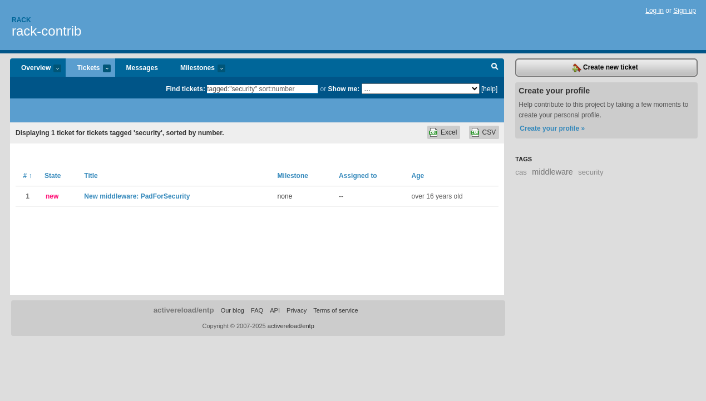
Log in (654, 10)
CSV (489, 132)
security (590, 172)
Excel (449, 132)
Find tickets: (185, 89)
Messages (142, 68)
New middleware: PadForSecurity (137, 196)
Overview (35, 68)
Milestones (197, 68)
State (53, 176)
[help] (489, 89)
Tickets (88, 68)
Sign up (684, 10)
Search (495, 67)
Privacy (297, 310)
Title (90, 176)
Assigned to (358, 176)
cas (521, 172)
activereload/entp (184, 310)
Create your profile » (552, 128)
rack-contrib (46, 30)
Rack (21, 20)
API (275, 310)
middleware (552, 171)
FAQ (257, 310)
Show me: (344, 89)
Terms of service (335, 310)
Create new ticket (605, 67)
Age (418, 176)
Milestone (293, 176)
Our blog (232, 310)
